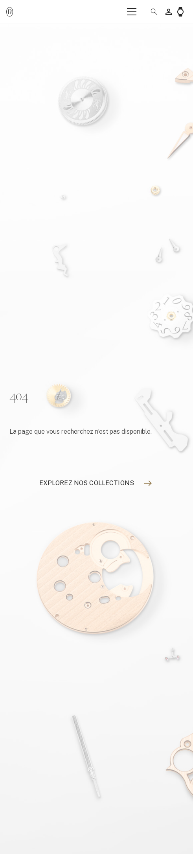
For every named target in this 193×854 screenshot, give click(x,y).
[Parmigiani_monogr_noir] (9, 12)
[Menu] (132, 12)
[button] (151, 12)
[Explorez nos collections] (86, 483)
